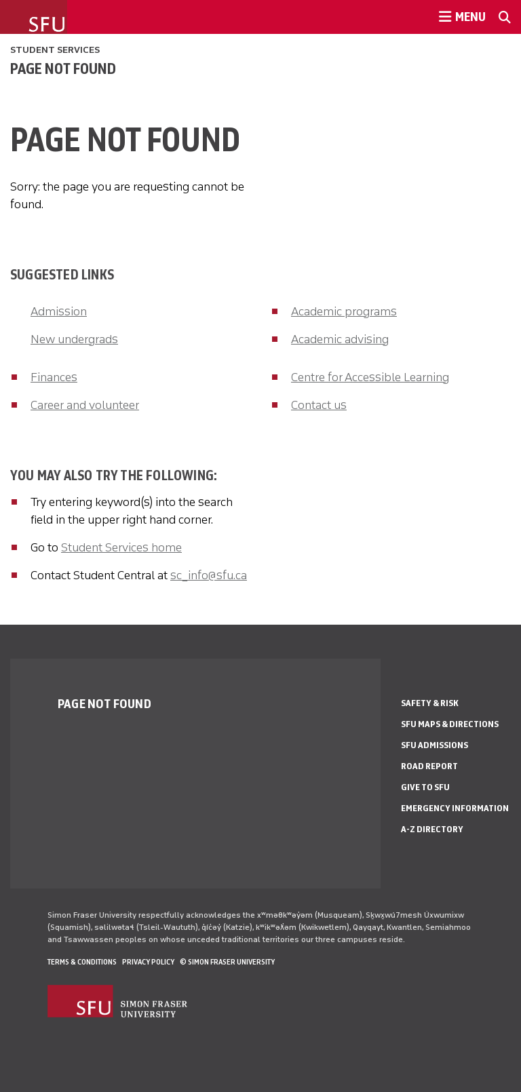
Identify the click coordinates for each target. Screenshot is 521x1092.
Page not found (63, 68)
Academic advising (340, 339)
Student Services (55, 50)
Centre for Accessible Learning (370, 377)
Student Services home (121, 547)
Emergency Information (455, 808)
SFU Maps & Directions (450, 724)
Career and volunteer (85, 404)
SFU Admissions (434, 745)
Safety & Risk (430, 703)
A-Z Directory (432, 829)
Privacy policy (148, 962)
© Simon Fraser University (227, 962)
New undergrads (74, 339)
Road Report (429, 766)
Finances (54, 377)
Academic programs (344, 311)
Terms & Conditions (82, 962)
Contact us (319, 404)
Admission (59, 311)
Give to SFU (425, 787)
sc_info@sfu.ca (208, 575)
